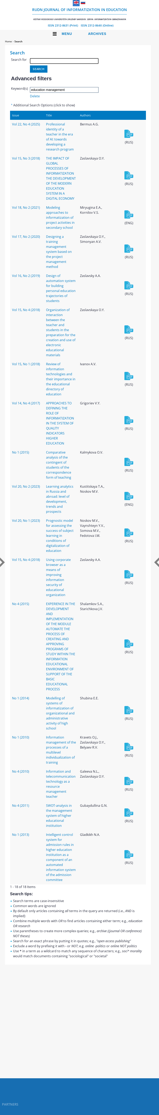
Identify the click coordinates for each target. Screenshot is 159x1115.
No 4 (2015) (20, 604)
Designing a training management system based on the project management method (59, 251)
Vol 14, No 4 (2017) (26, 403)
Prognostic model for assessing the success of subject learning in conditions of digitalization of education (60, 535)
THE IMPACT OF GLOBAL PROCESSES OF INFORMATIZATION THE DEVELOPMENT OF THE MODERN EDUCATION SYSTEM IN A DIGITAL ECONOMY (61, 178)
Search (18, 41)
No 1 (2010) (20, 737)
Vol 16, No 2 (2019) (26, 276)
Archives (97, 34)
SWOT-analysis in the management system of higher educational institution (59, 815)
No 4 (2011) (20, 805)
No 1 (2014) (20, 698)
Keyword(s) (19, 88)
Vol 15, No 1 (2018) (26, 364)
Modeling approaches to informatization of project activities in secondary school (60, 217)
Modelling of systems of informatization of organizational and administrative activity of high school (60, 713)
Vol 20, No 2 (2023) (26, 486)
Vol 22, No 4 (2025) (26, 124)
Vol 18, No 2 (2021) (26, 207)
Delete (35, 96)
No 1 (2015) (20, 452)
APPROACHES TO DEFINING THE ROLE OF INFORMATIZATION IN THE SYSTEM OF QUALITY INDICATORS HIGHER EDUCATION (60, 423)
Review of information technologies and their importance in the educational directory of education (60, 379)
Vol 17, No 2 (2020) (26, 236)
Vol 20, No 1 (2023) (26, 520)
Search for (19, 59)
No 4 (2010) (20, 771)
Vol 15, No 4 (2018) (26, 310)
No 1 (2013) (20, 834)
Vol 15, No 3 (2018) (26, 158)
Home (8, 41)
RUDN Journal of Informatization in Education (79, 14)
